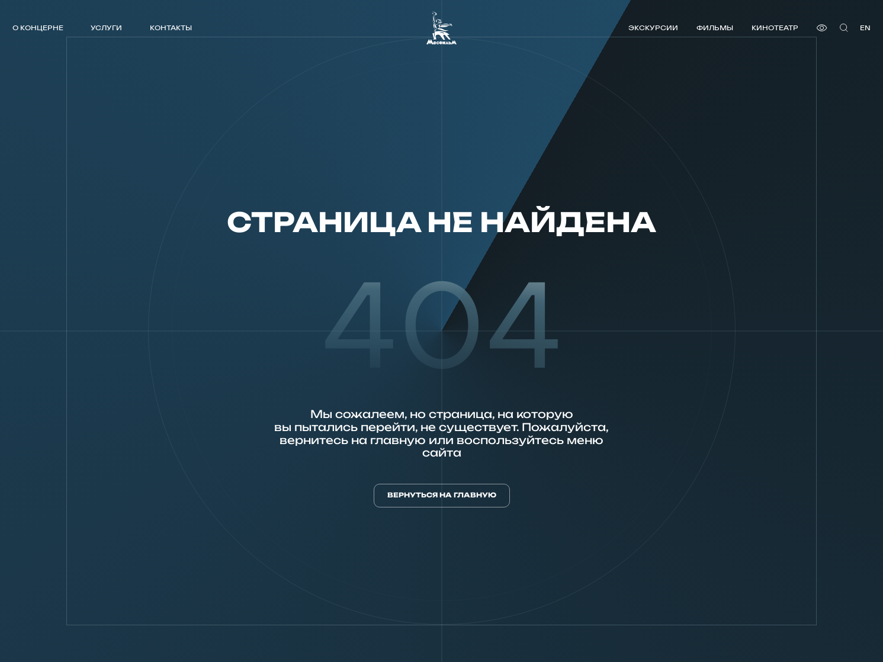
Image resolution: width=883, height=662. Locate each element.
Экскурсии (653, 27)
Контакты (171, 27)
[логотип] (441, 28)
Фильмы (714, 27)
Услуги (106, 27)
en (865, 27)
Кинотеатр (775, 27)
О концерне (37, 27)
